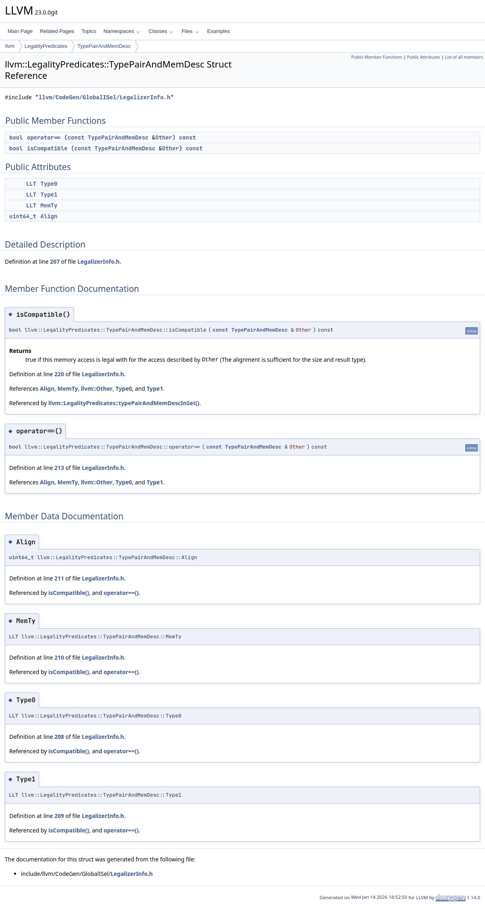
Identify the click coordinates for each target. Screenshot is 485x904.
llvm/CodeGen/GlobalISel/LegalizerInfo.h (105, 97)
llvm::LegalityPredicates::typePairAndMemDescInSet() (123, 403)
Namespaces (121, 31)
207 (55, 261)
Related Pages (57, 31)
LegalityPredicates (46, 46)
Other (163, 137)
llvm (9, 46)
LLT (31, 183)
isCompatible (47, 148)
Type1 (49, 194)
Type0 (49, 183)
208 (59, 736)
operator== (44, 137)
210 (59, 657)
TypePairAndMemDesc (104, 46)
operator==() (120, 593)
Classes (160, 31)
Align (49, 216)
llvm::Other (97, 388)
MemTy (49, 205)
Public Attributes (423, 57)
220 (59, 374)
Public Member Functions (376, 57)
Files (190, 31)
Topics (88, 31)
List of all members (464, 57)
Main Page (20, 31)
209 (59, 816)
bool (16, 137)
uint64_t (22, 216)
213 (59, 467)
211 (59, 578)
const (76, 137)
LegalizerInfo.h (98, 261)
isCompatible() (68, 593)
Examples (218, 31)
